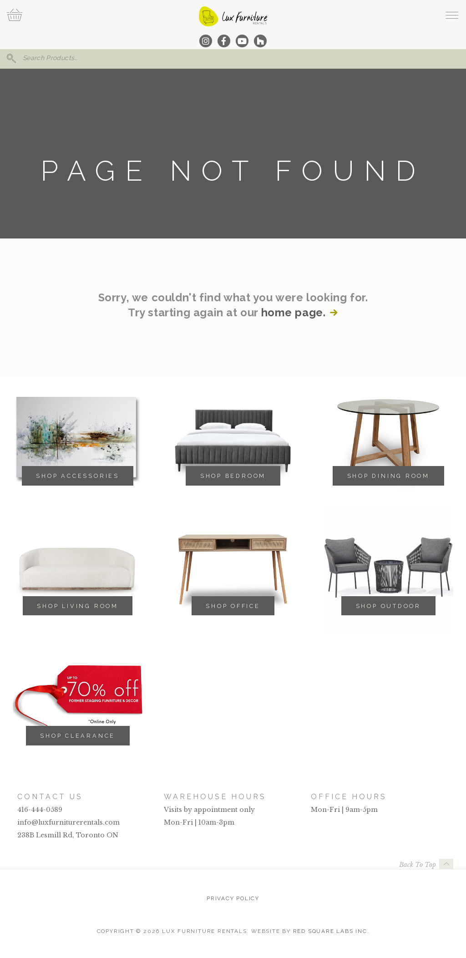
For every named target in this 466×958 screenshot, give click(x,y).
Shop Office (233, 606)
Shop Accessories (77, 475)
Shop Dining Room (388, 475)
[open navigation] (451, 15)
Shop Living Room (77, 606)
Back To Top (417, 865)
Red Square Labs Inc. (331, 931)
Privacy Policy (233, 898)
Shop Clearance (77, 735)
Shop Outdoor (388, 606)
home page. (293, 312)
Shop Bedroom (233, 475)
